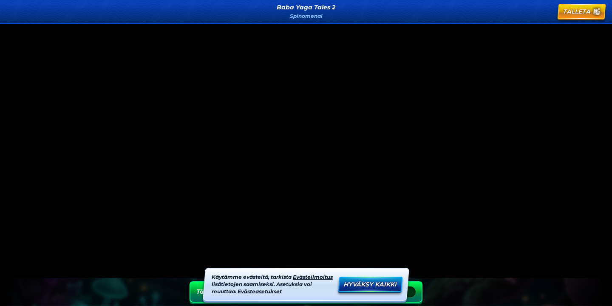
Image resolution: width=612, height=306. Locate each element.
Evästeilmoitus (313, 277)
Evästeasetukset (260, 291)
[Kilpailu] (545, 11)
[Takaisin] (15, 11)
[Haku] (525, 11)
